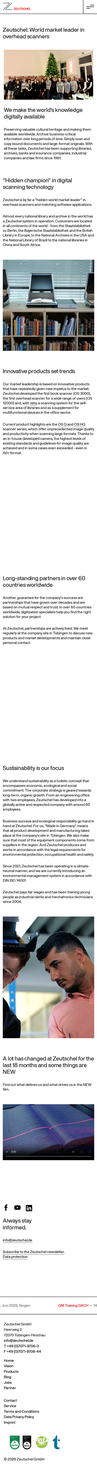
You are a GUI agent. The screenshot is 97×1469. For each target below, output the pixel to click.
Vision (8, 1365)
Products (11, 1371)
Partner (10, 1387)
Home (9, 1360)
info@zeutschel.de (17, 1240)
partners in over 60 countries (44, 581)
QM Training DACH (77, 1305)
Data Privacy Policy (19, 1416)
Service (10, 1405)
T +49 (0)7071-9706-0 (21, 1346)
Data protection (15, 1256)
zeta (33, 403)
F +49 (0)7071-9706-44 (22, 1351)
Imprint (9, 1422)
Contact (10, 1400)
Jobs (8, 1382)
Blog (7, 1376)
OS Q (62, 424)
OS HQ (79, 424)
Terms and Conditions (21, 1411)
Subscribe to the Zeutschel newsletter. (33, 1251)
